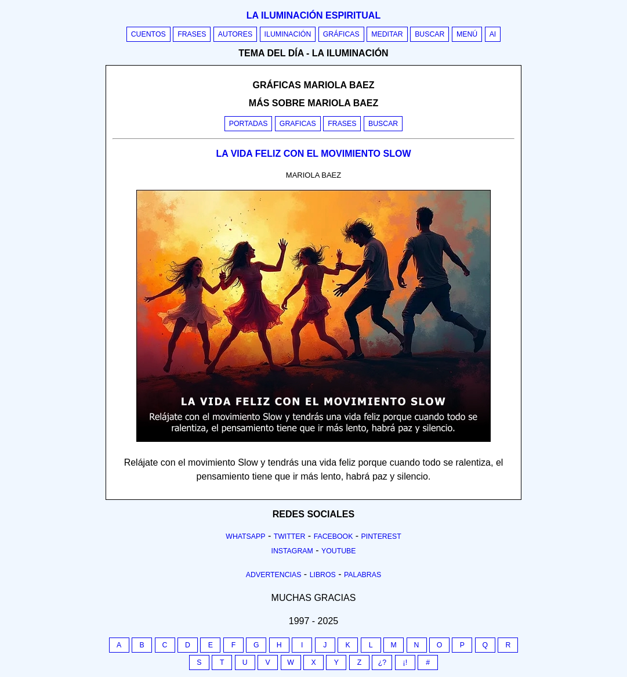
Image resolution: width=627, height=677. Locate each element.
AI (493, 34)
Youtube (338, 551)
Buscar (429, 34)
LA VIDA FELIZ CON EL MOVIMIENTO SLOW (313, 154)
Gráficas (341, 34)
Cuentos (148, 34)
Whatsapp (245, 536)
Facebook (333, 536)
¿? (382, 662)
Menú (466, 34)
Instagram (292, 551)
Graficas (298, 124)
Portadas (248, 124)
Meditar (387, 34)
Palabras (362, 575)
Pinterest (381, 536)
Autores (235, 34)
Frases (191, 34)
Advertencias (274, 575)
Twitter (290, 536)
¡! (405, 662)
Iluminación (287, 34)
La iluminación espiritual (313, 15)
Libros (323, 575)
